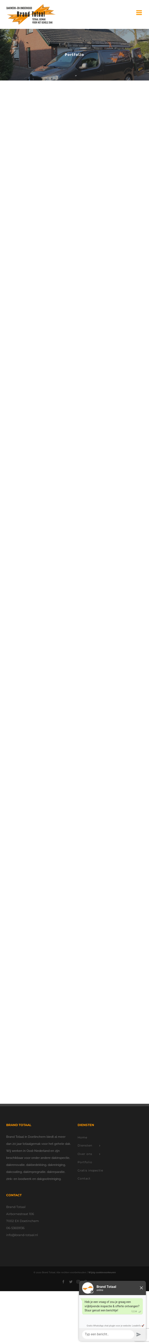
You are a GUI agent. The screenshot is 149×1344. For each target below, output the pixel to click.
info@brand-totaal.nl (22, 1235)
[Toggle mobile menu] (139, 12)
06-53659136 (15, 1228)
